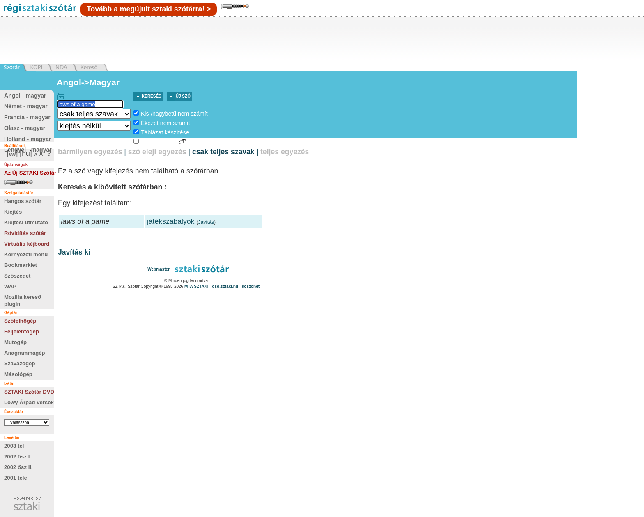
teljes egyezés (284, 152)
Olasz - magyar (24, 128)
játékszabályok (170, 221)
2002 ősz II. (18, 467)
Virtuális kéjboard (26, 244)
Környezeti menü (26, 254)
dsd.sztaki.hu (225, 286)
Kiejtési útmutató (26, 222)
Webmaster (158, 269)
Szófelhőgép (20, 321)
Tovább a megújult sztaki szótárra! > (149, 9)
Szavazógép (19, 363)
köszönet (251, 286)
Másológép (18, 374)
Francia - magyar (27, 117)
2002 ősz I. (17, 456)
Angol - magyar (25, 95)
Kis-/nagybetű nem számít (174, 113)
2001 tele (15, 478)
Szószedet (17, 276)
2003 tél (14, 446)
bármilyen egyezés (90, 152)
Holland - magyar (27, 139)
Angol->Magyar (88, 82)
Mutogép (15, 342)
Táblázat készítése (165, 132)
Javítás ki (74, 252)
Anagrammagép (24, 353)
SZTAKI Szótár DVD (29, 392)
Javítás (206, 222)
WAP (10, 286)
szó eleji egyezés (157, 152)
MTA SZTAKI (196, 286)
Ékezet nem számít (165, 123)
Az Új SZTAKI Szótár (30, 173)
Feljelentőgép (21, 331)
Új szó (183, 96)
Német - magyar (26, 106)
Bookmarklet (20, 265)
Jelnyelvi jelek (159, 142)
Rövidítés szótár (25, 233)
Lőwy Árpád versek (29, 402)
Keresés (151, 96)
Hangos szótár (22, 201)
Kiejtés (13, 212)
